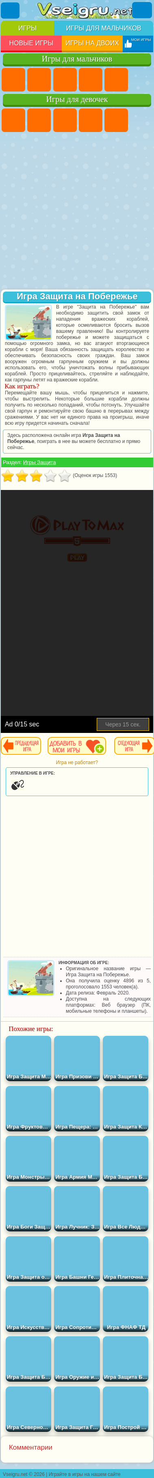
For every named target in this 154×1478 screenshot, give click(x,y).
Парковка (13, 80)
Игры (27, 28)
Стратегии (65, 80)
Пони (13, 120)
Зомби (116, 80)
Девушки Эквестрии (39, 120)
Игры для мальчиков (103, 28)
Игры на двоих (92, 43)
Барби (90, 120)
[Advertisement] (76, 212)
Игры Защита (39, 462)
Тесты (116, 120)
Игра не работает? (77, 762)
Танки (90, 80)
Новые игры (31, 43)
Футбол (39, 80)
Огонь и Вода (65, 120)
